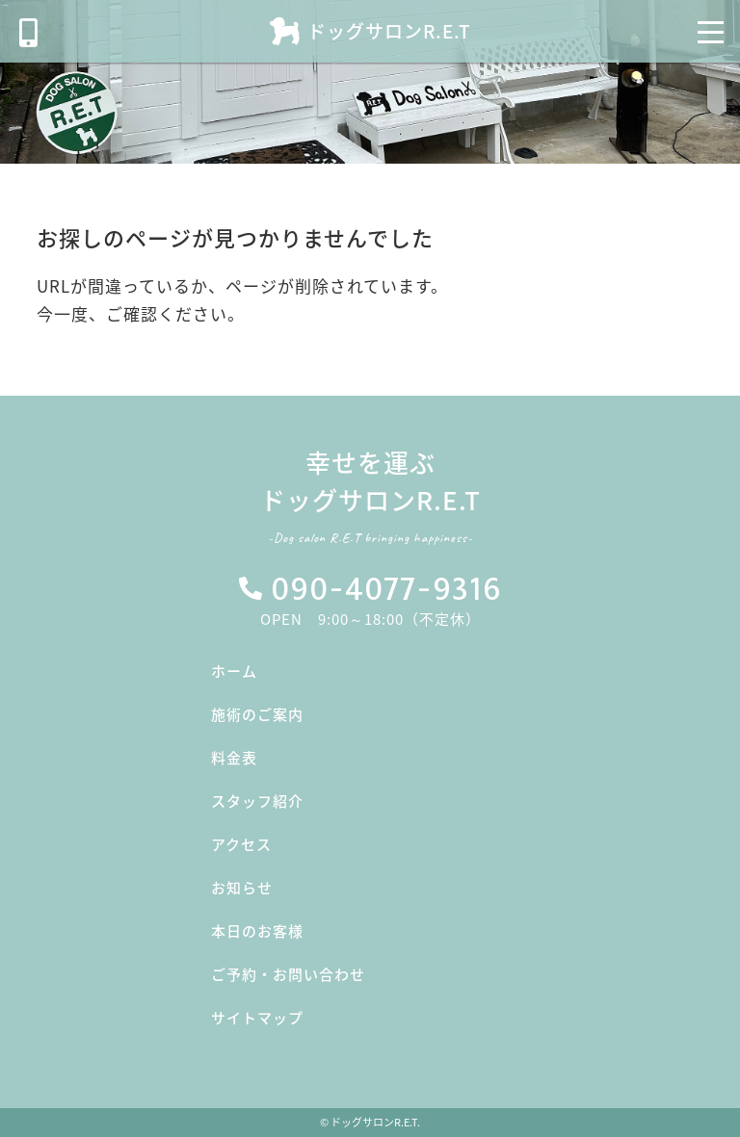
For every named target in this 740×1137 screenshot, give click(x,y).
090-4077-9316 (386, 591)
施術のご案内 (257, 714)
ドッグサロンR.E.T (389, 30)
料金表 (234, 757)
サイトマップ (257, 1017)
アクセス (241, 844)
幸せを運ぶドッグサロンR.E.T (370, 500)
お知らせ (242, 887)
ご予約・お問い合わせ (288, 974)
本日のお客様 (257, 931)
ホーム (234, 671)
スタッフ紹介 (257, 801)
